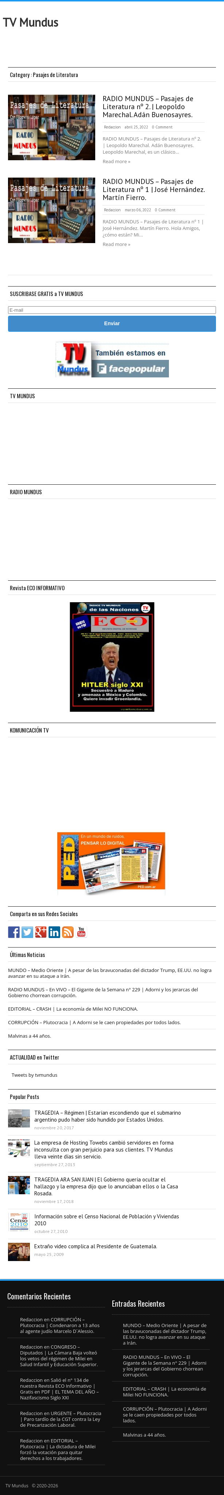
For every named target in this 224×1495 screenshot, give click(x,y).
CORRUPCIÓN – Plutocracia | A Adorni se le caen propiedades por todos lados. (94, 1022)
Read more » (116, 161)
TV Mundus (30, 22)
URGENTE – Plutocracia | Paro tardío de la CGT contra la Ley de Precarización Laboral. (60, 1419)
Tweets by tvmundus (34, 1075)
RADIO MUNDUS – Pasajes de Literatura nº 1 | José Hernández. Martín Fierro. (153, 189)
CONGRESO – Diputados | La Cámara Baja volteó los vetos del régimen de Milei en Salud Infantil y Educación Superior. (59, 1356)
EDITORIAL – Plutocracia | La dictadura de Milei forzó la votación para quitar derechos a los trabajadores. (58, 1449)
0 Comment (162, 127)
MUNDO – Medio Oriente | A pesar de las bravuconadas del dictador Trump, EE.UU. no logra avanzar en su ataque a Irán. (110, 973)
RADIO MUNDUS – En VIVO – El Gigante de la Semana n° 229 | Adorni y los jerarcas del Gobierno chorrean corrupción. (103, 992)
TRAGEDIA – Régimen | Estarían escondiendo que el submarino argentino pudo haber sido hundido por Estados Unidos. (107, 1116)
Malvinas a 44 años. (29, 1036)
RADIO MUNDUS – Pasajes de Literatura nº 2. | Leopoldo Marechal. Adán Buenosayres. (148, 106)
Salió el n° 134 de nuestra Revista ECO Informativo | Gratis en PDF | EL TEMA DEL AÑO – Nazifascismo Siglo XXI (59, 1389)
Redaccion (112, 127)
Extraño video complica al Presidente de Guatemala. (95, 1246)
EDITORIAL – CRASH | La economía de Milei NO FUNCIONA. (73, 1009)
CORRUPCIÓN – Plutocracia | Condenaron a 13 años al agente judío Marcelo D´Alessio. (60, 1325)
